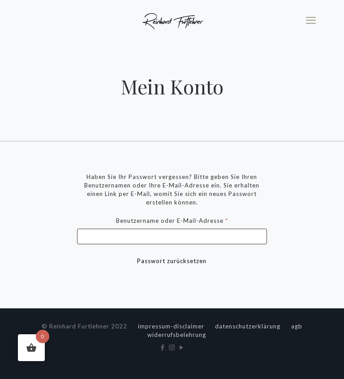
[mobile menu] (310, 20)
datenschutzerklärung (247, 326)
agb (296, 326)
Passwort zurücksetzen (171, 260)
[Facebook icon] (162, 347)
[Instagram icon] (172, 347)
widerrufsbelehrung (176, 334)
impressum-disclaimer (171, 326)
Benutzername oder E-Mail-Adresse (189, 219)
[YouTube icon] (181, 347)
